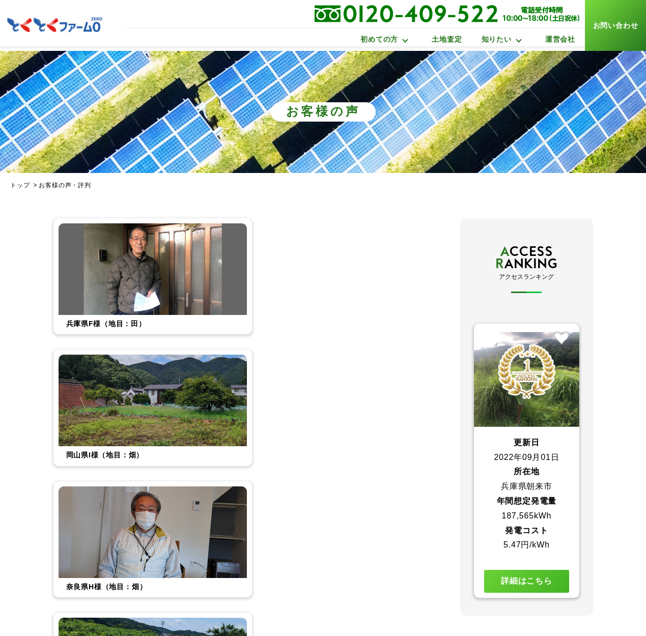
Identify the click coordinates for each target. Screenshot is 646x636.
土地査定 (447, 39)
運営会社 (560, 39)
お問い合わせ (615, 25)
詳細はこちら (526, 580)
